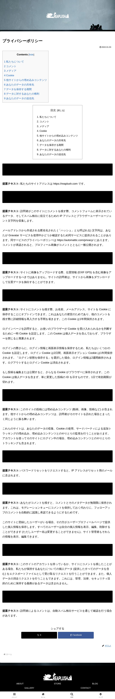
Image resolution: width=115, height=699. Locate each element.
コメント (10, 66)
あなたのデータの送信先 (19, 98)
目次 (53, 110)
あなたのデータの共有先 (19, 84)
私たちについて (14, 61)
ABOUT (20, 685)
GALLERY (29, 689)
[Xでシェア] (39, 636)
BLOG (95, 685)
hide (31, 54)
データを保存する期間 (18, 89)
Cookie (9, 75)
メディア (10, 70)
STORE (57, 685)
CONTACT (86, 689)
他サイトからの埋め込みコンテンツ (25, 80)
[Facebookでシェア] (76, 636)
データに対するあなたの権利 (21, 93)
